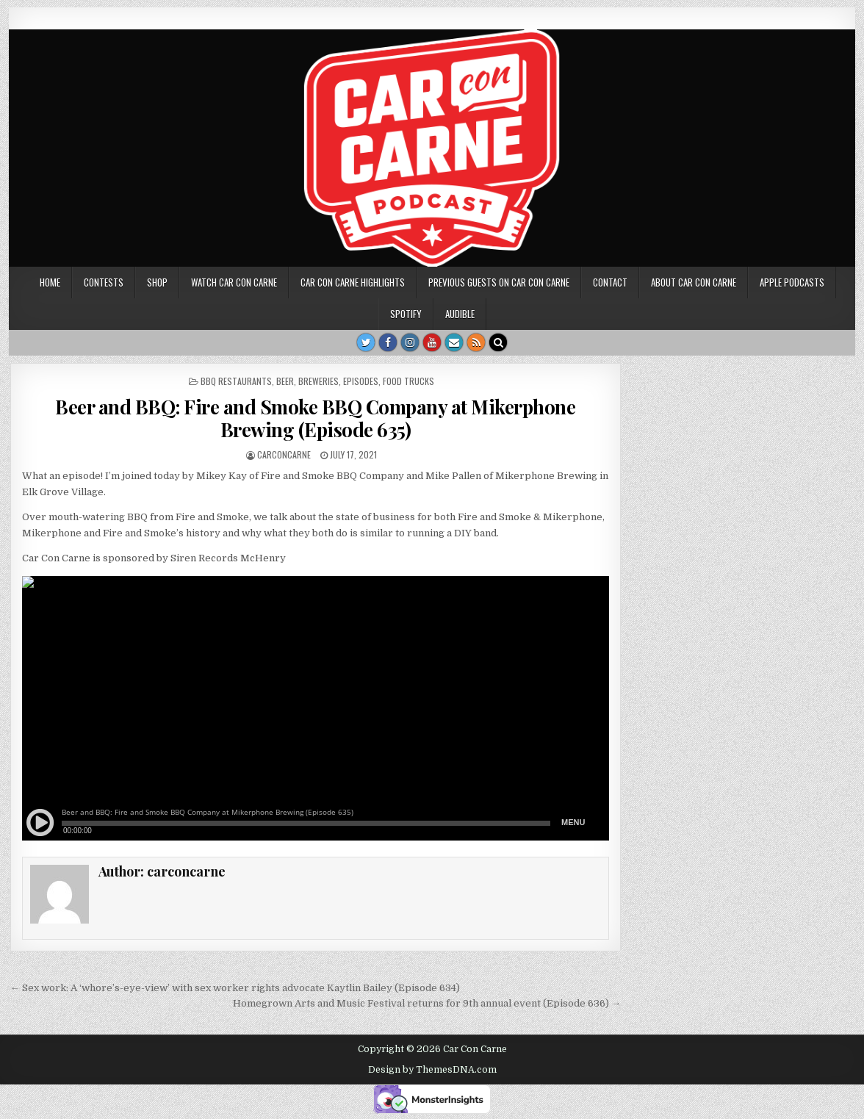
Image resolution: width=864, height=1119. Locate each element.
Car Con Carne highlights (352, 282)
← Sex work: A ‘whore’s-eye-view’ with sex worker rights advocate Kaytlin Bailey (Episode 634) (235, 987)
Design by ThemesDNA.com (432, 1070)
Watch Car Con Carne (234, 282)
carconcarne (284, 454)
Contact (610, 282)
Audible (460, 313)
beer (285, 381)
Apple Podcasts (792, 282)
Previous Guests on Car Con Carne (498, 282)
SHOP (157, 282)
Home (50, 282)
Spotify (406, 313)
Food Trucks (408, 381)
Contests (103, 282)
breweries (318, 381)
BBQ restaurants (236, 381)
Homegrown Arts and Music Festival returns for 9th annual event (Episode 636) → (427, 1003)
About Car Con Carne (693, 282)
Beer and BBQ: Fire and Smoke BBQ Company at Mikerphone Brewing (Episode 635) (315, 418)
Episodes (360, 381)
